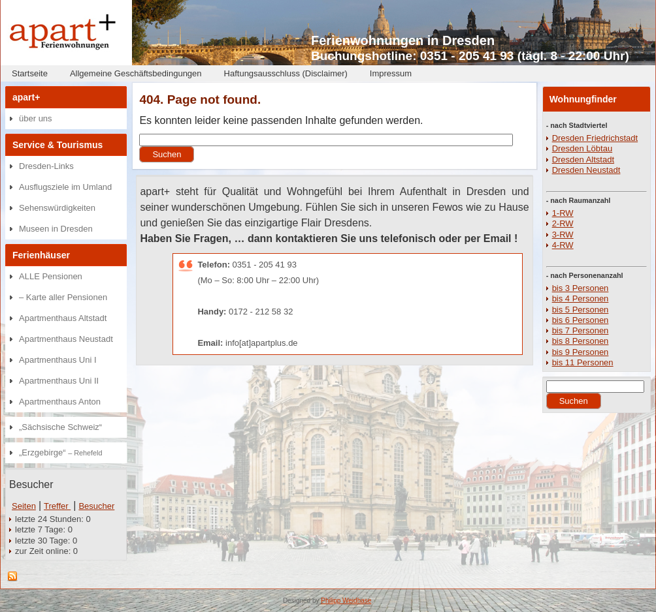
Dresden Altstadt (583, 159)
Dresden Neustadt (586, 170)
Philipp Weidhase (346, 600)
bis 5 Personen (580, 309)
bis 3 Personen (580, 288)
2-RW (563, 223)
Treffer (57, 506)
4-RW (563, 245)
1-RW (563, 213)
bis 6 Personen (580, 320)
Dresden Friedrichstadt (595, 138)
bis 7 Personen (580, 330)
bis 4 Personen (580, 298)
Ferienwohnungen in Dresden (403, 40)
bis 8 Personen (580, 341)
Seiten (24, 506)
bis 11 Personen (583, 362)
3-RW (563, 234)
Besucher (96, 506)
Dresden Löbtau (582, 148)
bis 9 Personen (580, 352)
